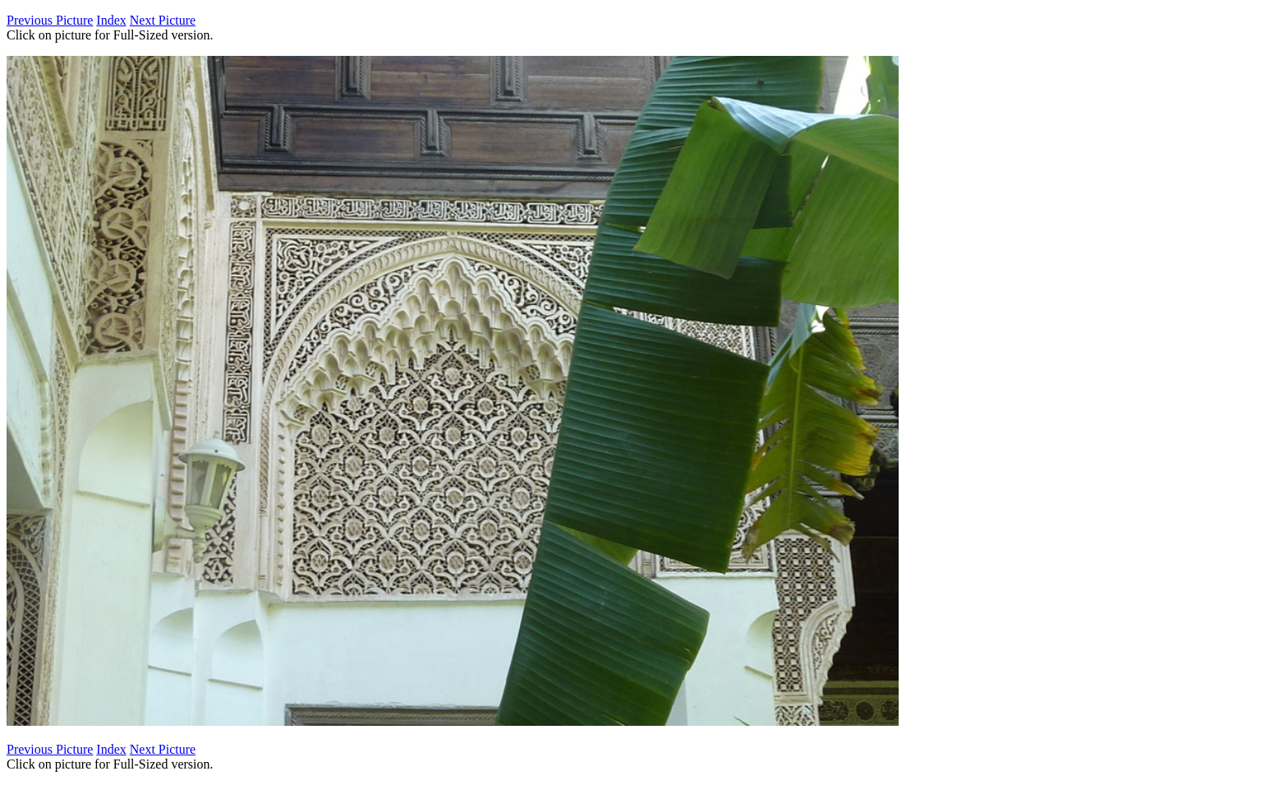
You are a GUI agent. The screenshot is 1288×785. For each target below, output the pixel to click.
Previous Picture (50, 20)
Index (111, 20)
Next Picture (163, 20)
